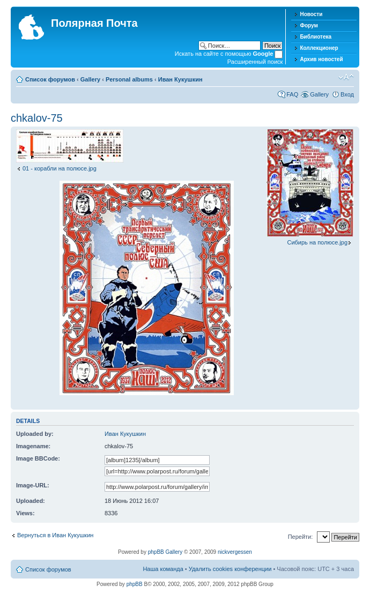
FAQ (292, 94)
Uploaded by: (35, 434)
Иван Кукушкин (180, 79)
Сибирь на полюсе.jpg (317, 242)
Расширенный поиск (255, 61)
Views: (25, 513)
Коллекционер (319, 48)
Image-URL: (32, 485)
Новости (311, 14)
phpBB (135, 584)
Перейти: (300, 536)
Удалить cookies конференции (230, 569)
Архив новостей (321, 59)
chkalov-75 (37, 118)
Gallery (90, 79)
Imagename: (33, 446)
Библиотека (315, 37)
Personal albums (129, 79)
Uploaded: (30, 501)
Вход (347, 94)
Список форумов (50, 79)
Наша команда (163, 569)
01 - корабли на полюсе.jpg (60, 168)
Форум (308, 25)
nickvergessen (235, 552)
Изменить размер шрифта (346, 77)
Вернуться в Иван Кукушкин (55, 535)
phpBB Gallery (165, 552)
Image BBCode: (38, 458)
